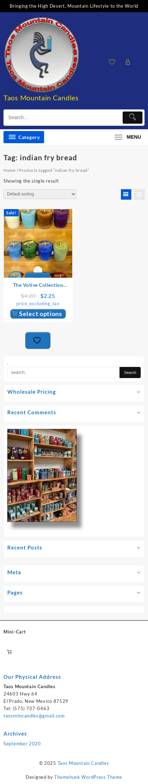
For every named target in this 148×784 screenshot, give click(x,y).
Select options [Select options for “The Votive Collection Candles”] (40, 313)
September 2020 (22, 743)
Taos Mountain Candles (41, 97)
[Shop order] (39, 194)
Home (9, 170)
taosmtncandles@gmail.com (34, 715)
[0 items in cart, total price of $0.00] (9, 652)
